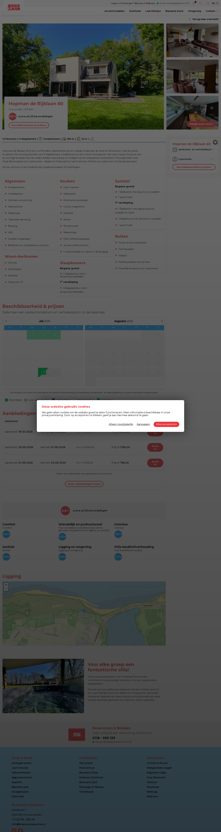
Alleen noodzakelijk (121, 424)
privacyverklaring (52, 415)
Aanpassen (143, 424)
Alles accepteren (166, 424)
